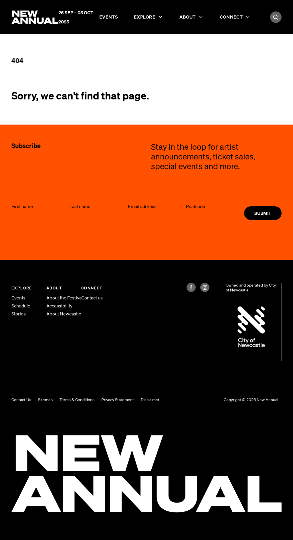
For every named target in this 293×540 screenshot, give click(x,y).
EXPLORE (21, 288)
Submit (262, 213)
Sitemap (45, 399)
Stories (18, 314)
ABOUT (54, 288)
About (191, 17)
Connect (235, 17)
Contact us (92, 298)
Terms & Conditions (77, 399)
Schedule (20, 306)
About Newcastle (59, 314)
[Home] (34, 16)
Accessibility (59, 306)
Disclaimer (150, 399)
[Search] (276, 17)
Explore (148, 17)
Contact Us (21, 399)
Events (108, 17)
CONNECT (92, 288)
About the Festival (59, 298)
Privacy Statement (117, 399)
